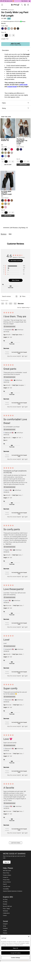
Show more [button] (21, 303)
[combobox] (23, 307)
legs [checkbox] (15, 303)
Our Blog (5, 901)
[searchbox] (8, 296)
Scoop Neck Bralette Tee (5, 139)
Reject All (15, 948)
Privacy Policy (6, 879)
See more (6, 348)
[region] (14, 266)
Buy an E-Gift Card (7, 906)
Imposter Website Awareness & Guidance (12, 891)
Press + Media (6, 908)
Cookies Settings (15, 957)
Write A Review (15, 280)
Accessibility (6, 888)
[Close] (29, 936)
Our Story (5, 899)
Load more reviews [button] (15, 842)
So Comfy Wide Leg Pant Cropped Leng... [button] (19, 353)
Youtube (5, 930)
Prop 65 (5, 884)
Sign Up (6, 862)
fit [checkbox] (6, 303)
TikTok (4, 926)
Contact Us (5, 877)
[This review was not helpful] (25, 356)
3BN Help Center (7, 870)
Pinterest (5, 933)
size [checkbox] (3, 303)
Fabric (15, 103)
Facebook (5, 928)
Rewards (5, 904)
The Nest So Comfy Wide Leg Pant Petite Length (22, 141)
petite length (23, 84)
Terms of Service (7, 882)
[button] (1, 5)
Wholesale (5, 910)
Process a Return (7, 875)
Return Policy (6, 872)
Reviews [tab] (3, 234)
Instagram (5, 923)
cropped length (12, 86)
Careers (5, 915)
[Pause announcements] (29, 1)
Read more (8, 544)
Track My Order (6, 886)
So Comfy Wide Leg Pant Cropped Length (6, 193)
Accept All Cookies (16, 953)
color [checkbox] (10, 303)
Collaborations (6, 913)
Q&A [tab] (10, 234)
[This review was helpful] (22, 356)
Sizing (15, 108)
